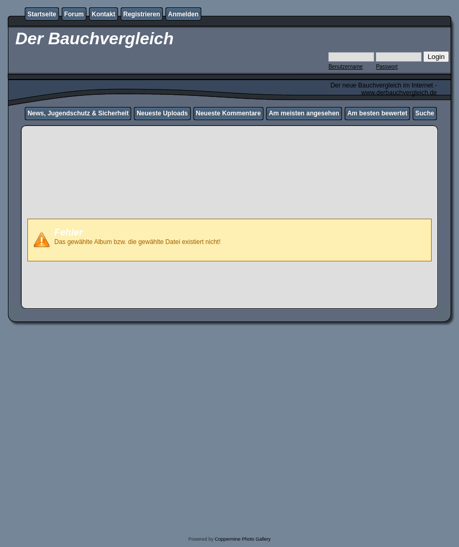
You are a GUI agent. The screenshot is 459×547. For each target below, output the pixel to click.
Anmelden (183, 14)
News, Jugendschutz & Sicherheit (78, 113)
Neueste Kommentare (228, 113)
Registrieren (141, 14)
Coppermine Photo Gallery (242, 539)
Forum (74, 14)
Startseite (41, 14)
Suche (424, 113)
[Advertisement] (229, 189)
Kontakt (103, 14)
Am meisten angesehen (304, 113)
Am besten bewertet (377, 113)
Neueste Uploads (162, 113)
